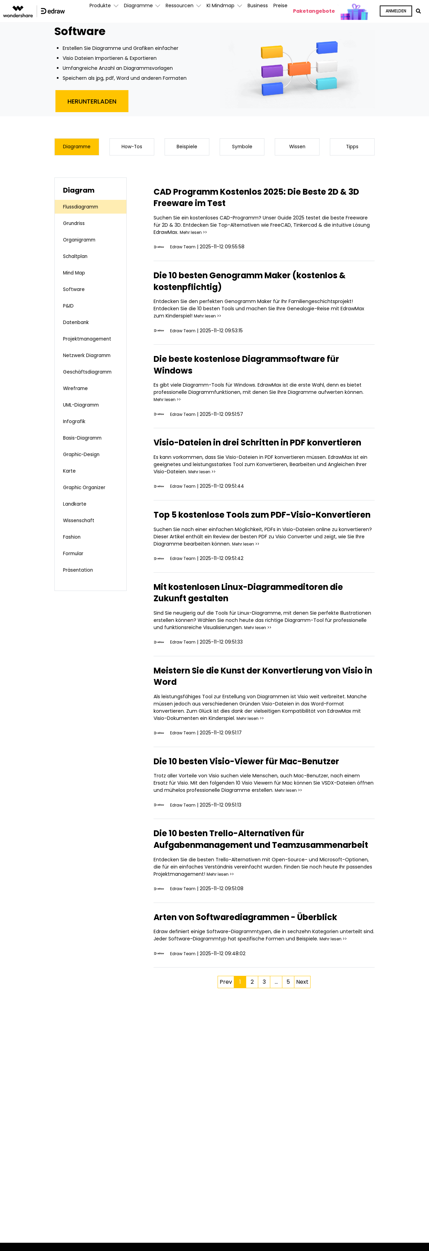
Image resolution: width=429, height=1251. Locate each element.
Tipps (352, 148)
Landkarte (77, 515)
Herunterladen (91, 101)
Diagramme (77, 148)
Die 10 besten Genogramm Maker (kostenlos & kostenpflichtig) (237, 283)
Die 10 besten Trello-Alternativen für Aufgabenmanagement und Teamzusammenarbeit (245, 882)
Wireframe (77, 399)
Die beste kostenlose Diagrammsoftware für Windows (257, 367)
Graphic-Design (84, 465)
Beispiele (187, 148)
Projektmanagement (91, 341)
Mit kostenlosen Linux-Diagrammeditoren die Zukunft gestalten (260, 618)
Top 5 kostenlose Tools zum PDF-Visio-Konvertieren (250, 534)
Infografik (76, 432)
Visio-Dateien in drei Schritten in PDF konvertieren (245, 451)
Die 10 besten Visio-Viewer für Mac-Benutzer (242, 793)
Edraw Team (185, 249)
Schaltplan (77, 259)
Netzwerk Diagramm (77, 362)
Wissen (297, 148)
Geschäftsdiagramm (91, 383)
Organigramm (82, 242)
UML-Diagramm (84, 416)
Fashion (73, 548)
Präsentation (80, 581)
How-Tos (132, 148)
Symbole (242, 148)
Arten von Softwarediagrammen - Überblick (240, 971)
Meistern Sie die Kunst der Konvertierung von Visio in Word (256, 702)
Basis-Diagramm (85, 449)
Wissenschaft (81, 531)
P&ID (69, 308)
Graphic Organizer (88, 498)
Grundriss (76, 226)
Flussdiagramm (83, 209)
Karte (70, 482)
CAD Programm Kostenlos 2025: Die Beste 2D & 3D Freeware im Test (258, 200)
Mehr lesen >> (196, 235)
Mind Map (76, 275)
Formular (75, 564)
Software (75, 292)
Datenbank (78, 325)
